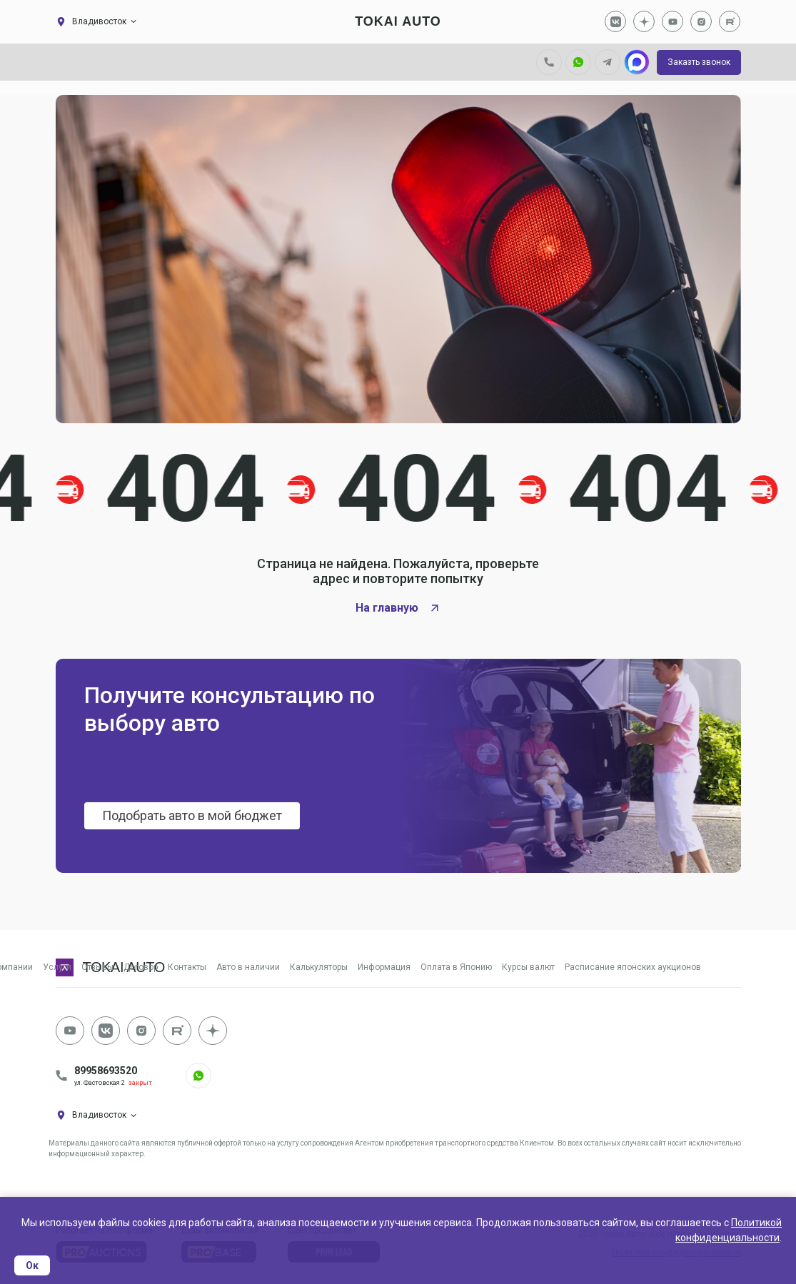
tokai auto (398, 21)
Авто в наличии (248, 967)
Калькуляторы (319, 967)
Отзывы (97, 967)
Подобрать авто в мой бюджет (192, 815)
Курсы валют (528, 967)
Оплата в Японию (456, 967)
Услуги (57, 967)
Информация (384, 967)
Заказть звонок (698, 62)
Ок (32, 1265)
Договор (141, 967)
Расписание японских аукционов (633, 967)
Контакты (187, 967)
